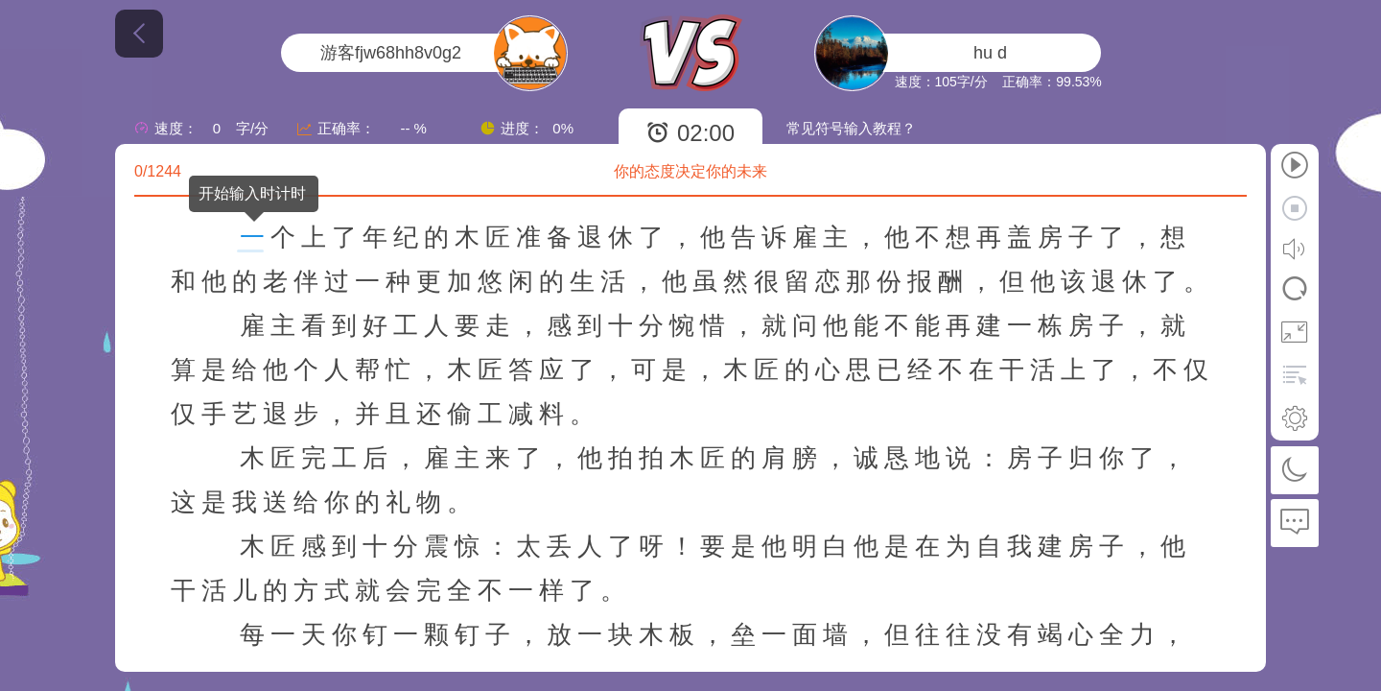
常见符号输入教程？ (851, 128)
